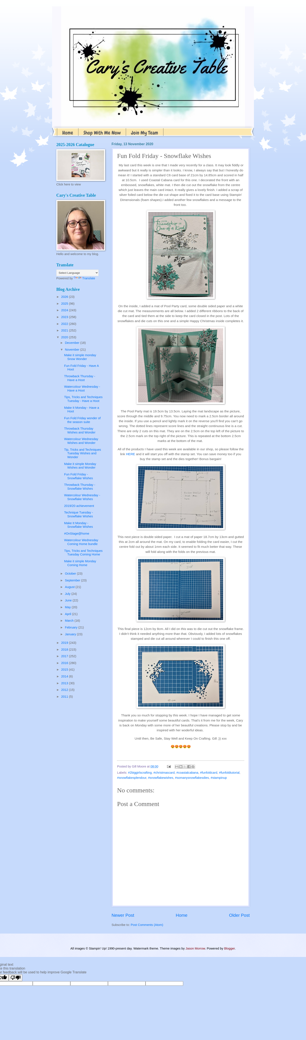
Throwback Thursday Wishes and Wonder (79, 430)
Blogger (229, 948)
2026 (65, 296)
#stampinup (219, 777)
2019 (65, 642)
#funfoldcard (208, 772)
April (68, 614)
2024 (65, 310)
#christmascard (164, 772)
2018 (65, 649)
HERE (130, 454)
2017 (65, 656)
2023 (65, 317)
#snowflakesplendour (131, 777)
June (68, 600)
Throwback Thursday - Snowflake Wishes (79, 486)
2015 (65, 669)
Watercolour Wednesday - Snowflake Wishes (82, 497)
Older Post (239, 915)
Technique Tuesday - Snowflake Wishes (78, 514)
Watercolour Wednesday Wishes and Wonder (81, 441)
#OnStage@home (76, 533)
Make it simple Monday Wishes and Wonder (80, 465)
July (68, 593)
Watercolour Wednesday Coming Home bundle (81, 542)
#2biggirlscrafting (140, 772)
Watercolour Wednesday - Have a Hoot (82, 388)
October (71, 573)
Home (67, 132)
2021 (65, 330)
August (70, 587)
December (72, 342)
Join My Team (144, 132)
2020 (65, 337)
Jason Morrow (195, 948)
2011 (65, 696)
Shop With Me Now (102, 132)
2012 (65, 689)
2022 (65, 324)
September (73, 580)
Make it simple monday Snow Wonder (80, 357)
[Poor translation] (15, 977)
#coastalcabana (187, 772)
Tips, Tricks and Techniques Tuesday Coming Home (83, 552)
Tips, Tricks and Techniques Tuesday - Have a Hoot (83, 399)
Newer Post (123, 915)
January (71, 634)
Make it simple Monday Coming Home (80, 563)
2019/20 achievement (79, 506)
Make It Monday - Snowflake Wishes (78, 525)
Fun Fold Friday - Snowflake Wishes (78, 476)
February (71, 627)
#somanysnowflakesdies (192, 777)
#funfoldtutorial (229, 772)
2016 (65, 663)
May (68, 607)
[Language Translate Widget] (77, 273)
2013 (65, 683)
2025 (65, 303)
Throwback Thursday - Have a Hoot (79, 378)
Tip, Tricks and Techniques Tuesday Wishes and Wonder (82, 453)
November (72, 349)
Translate (84, 278)
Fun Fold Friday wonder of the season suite (82, 420)
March (69, 620)
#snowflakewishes (160, 777)
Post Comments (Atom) (147, 925)
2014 (65, 676)
